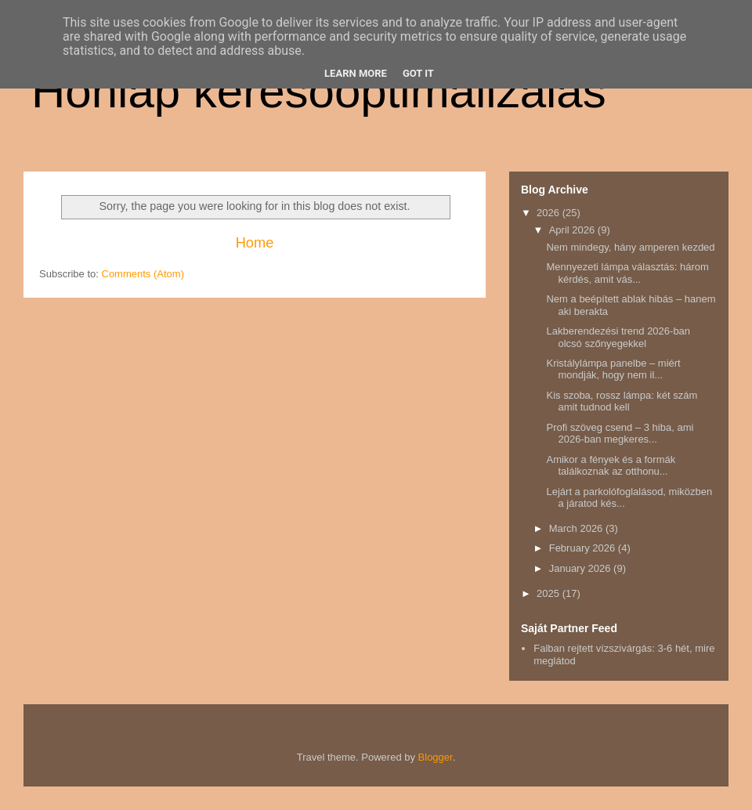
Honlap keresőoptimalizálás (318, 91)
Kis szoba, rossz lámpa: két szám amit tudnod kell (621, 401)
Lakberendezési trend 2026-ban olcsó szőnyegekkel (618, 337)
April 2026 (573, 230)
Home (255, 243)
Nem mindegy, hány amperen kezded (630, 247)
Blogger (435, 757)
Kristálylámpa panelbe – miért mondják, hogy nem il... (613, 369)
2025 (549, 593)
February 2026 (583, 548)
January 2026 (581, 568)
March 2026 (577, 528)
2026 (549, 213)
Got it (418, 73)
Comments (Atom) (143, 274)
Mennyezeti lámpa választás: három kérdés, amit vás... (627, 273)
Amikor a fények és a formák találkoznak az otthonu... (610, 466)
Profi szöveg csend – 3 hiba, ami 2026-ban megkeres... (619, 433)
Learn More (355, 73)
